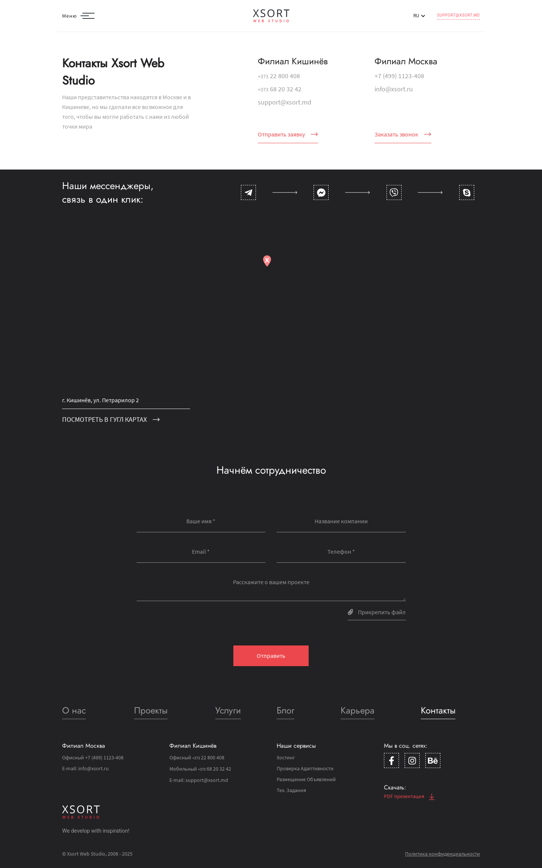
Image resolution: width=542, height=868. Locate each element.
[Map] (271, 328)
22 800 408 (279, 75)
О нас (74, 710)
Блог (285, 710)
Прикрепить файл (377, 612)
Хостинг (286, 757)
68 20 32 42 (279, 89)
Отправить (271, 655)
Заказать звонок (403, 134)
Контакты (438, 710)
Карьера (358, 710)
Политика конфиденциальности (442, 853)
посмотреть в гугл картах (111, 419)
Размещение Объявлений (306, 779)
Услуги (228, 710)
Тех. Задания (291, 790)
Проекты (150, 710)
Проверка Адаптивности (305, 768)
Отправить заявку (288, 134)
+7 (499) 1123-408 (399, 75)
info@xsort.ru (394, 89)
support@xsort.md (458, 15)
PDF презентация (409, 796)
